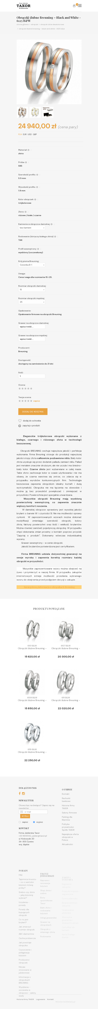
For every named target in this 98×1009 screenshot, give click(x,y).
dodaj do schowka (39, 420)
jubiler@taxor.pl (39, 845)
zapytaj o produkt (38, 425)
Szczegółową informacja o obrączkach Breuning (49, 596)
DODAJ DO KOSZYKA (42, 411)
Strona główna (23, 24)
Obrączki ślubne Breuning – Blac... (32, 649)
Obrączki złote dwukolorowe (51, 24)
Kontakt (50, 999)
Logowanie (40, 999)
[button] (41, 228)
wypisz (38, 831)
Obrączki (33, 24)
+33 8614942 (25, 845)
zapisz (23, 831)
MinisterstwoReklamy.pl (65, 1002)
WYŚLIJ (25, 825)
